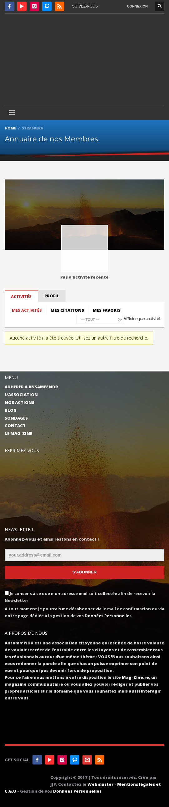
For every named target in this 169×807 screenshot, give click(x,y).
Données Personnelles (108, 615)
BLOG (11, 410)
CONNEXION (137, 6)
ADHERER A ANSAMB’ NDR (31, 387)
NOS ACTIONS (19, 402)
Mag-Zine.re (135, 677)
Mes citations (67, 310)
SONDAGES (16, 418)
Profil (51, 296)
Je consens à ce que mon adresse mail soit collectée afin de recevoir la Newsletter (80, 597)
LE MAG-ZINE (18, 433)
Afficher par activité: (142, 318)
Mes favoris (107, 310)
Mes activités (27, 310)
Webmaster (100, 784)
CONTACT (15, 425)
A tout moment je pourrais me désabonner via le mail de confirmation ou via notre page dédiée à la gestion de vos (84, 612)
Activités (21, 296)
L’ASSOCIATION (21, 394)
